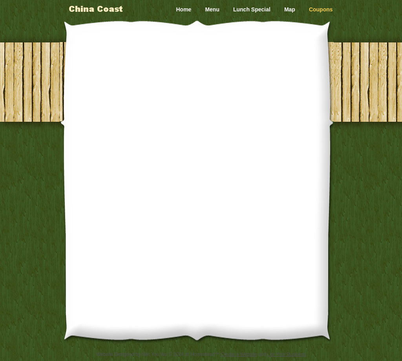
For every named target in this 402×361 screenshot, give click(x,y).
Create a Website (239, 354)
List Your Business (286, 354)
